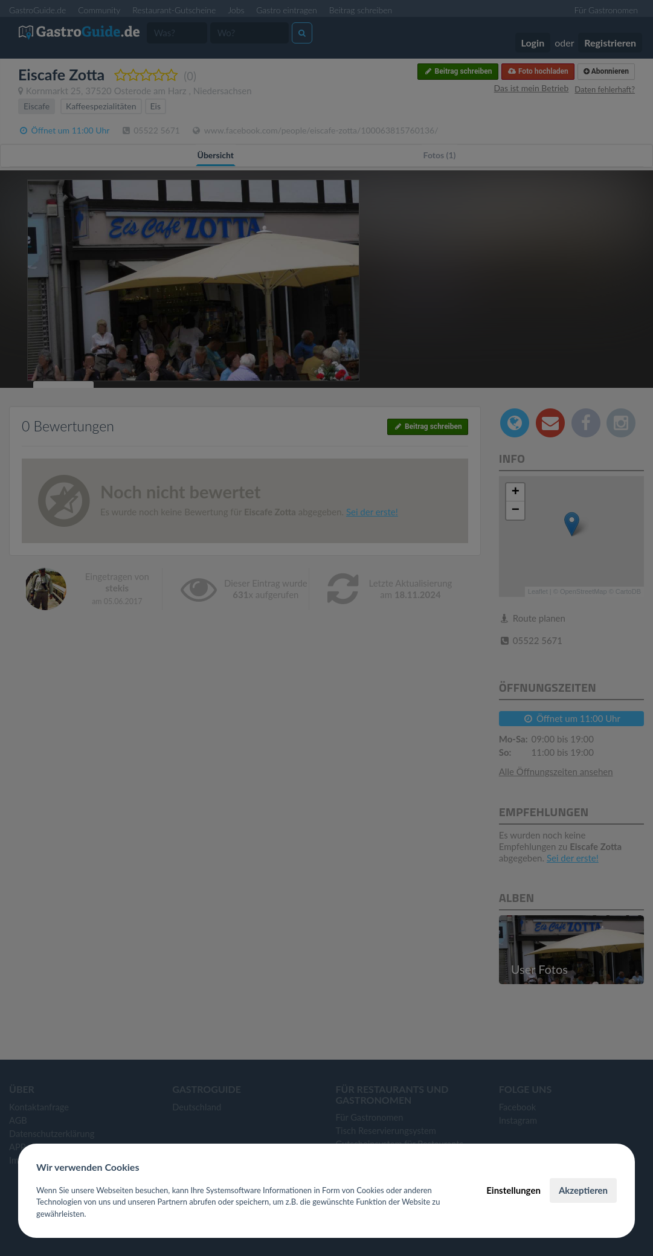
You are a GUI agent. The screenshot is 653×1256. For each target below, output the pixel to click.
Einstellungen (513, 1190)
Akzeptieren (583, 1190)
